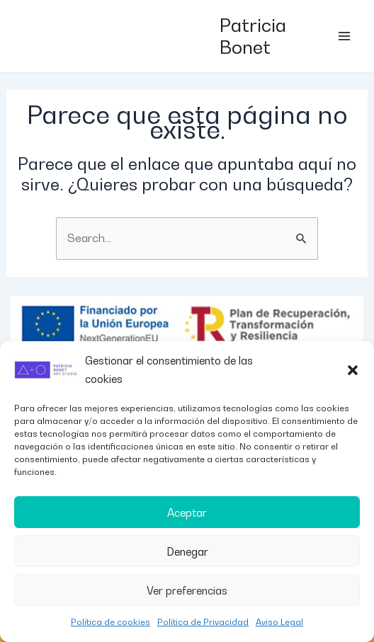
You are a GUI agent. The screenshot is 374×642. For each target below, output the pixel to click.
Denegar (187, 551)
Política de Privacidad (203, 622)
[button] (353, 370)
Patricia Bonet (253, 36)
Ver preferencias (187, 590)
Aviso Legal (279, 622)
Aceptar (187, 512)
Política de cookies (110, 622)
